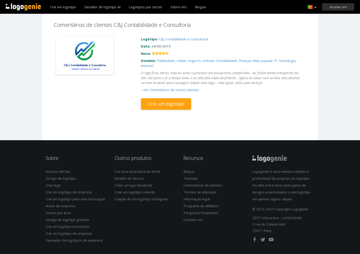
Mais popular (263, 60)
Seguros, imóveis (201, 60)
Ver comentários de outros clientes (171, 89)
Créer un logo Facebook (133, 185)
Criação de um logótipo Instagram (141, 199)
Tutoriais (190, 178)
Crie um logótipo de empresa (69, 192)
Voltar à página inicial (23, 7)
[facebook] (255, 240)
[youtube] (271, 240)
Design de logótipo (61, 178)
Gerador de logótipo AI (102, 7)
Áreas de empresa (60, 206)
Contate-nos (193, 219)
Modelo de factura (129, 178)
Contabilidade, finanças (234, 60)
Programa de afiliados (200, 206)
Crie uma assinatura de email (137, 171)
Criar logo (53, 185)
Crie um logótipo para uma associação (75, 199)
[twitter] (263, 240)
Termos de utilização (200, 192)
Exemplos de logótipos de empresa (74, 240)
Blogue (200, 7)
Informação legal (196, 199)
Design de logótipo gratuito (67, 219)
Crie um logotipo (63, 7)
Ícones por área (58, 212)
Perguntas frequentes (201, 212)
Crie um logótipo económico (68, 226)
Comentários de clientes (202, 185)
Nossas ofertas (58, 171)
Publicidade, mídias (172, 60)
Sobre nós (179, 7)
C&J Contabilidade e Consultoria (183, 39)
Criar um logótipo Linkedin (135, 192)
